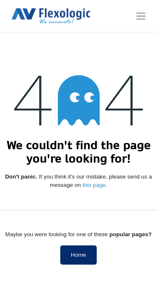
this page (94, 185)
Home (78, 255)
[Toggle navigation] (140, 16)
